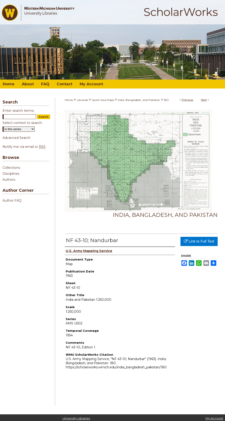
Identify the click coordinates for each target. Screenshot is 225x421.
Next (204, 99)
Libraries (82, 100)
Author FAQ (12, 200)
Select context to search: (22, 123)
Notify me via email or (24, 147)
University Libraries (76, 418)
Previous (187, 99)
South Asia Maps (103, 100)
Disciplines (11, 174)
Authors (9, 180)
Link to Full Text (199, 241)
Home (69, 100)
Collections (11, 168)
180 (166, 100)
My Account (214, 418)
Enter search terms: (18, 111)
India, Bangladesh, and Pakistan (139, 100)
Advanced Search (17, 138)
